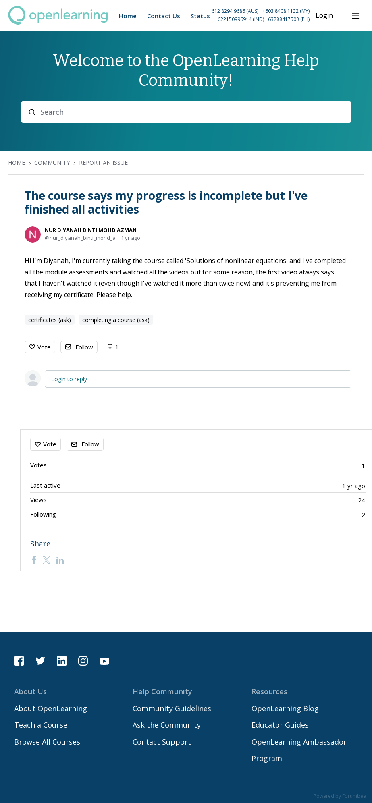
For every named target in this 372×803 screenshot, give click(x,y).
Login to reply (69, 379)
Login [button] (324, 16)
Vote (44, 347)
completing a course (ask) (116, 320)
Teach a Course (40, 725)
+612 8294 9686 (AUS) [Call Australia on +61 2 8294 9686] (233, 11)
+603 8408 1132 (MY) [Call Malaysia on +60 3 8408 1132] (286, 11)
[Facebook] (33, 560)
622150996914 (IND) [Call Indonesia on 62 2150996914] (241, 19)
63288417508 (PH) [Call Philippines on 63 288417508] (289, 19)
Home (16, 162)
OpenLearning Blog (285, 708)
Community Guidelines (172, 708)
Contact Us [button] (163, 15)
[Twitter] (46, 560)
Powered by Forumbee (340, 796)
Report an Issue (103, 162)
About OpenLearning (50, 708)
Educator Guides (280, 725)
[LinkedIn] (60, 560)
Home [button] (128, 15)
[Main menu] (355, 15)
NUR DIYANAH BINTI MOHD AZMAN (91, 230)
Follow (84, 347)
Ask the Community (167, 725)
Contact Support (162, 742)
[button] (251, 15)
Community (52, 162)
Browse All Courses (47, 742)
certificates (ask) (49, 320)
